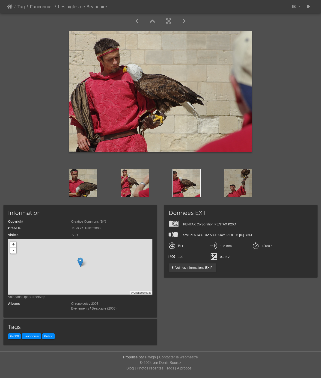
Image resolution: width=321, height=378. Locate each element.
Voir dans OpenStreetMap (26, 297)
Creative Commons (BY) (88, 221)
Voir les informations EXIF (192, 267)
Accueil (9, 6)
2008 (94, 303)
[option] (83, 183)
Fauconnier (41, 6)
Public (48, 336)
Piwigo (150, 357)
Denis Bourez (170, 363)
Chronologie (80, 303)
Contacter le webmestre (178, 357)
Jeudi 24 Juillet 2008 (86, 228)
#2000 (14, 336)
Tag (21, 6)
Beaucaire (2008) (104, 308)
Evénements (80, 308)
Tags (170, 368)
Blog (130, 368)
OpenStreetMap (142, 292)
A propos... (186, 368)
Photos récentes (150, 368)
